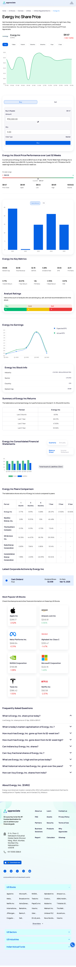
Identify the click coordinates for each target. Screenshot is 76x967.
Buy (20, 102)
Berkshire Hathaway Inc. (24, 908)
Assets (49, 817)
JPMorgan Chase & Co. (11, 913)
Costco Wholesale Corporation (49, 899)
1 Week (13, 44)
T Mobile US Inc (61, 903)
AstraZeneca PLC (24, 903)
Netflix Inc (10, 903)
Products (50, 829)
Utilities (28, 11)
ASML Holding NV (62, 899)
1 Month (23, 44)
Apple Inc (10, 894)
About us (38, 811)
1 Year (51, 44)
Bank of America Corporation (23, 913)
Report (37, 837)
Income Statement (65, 451)
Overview (21, 11)
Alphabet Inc (49, 894)
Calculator (51, 837)
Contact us (63, 811)
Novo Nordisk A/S (49, 918)
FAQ (36, 817)
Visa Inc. (35, 908)
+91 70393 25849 (14, 852)
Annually (62, 443)
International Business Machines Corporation (12, 908)
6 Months (42, 44)
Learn (49, 811)
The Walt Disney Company (60, 908)
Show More (37, 924)
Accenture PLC (61, 913)
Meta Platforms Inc (12, 899)
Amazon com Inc (61, 894)
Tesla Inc (35, 899)
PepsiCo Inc (36, 903)
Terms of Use (64, 823)
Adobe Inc (48, 903)
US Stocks (12, 11)
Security (50, 823)
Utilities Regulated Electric (42, 11)
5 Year (60, 44)
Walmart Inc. (48, 908)
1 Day (5, 44)
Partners (38, 823)
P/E (44, 203)
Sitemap (62, 837)
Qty (7, 127)
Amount (9, 114)
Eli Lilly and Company (36, 918)
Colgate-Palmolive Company (10, 918)
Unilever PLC (49, 913)
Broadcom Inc (24, 899)
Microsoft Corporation (23, 894)
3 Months (32, 44)
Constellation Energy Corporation (9, 557)
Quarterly (52, 443)
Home (4, 11)
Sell (55, 102)
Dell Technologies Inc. (24, 918)
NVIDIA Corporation (36, 894)
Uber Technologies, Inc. (37, 913)
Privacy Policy (64, 817)
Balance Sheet (52, 451)
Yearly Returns (35, 203)
